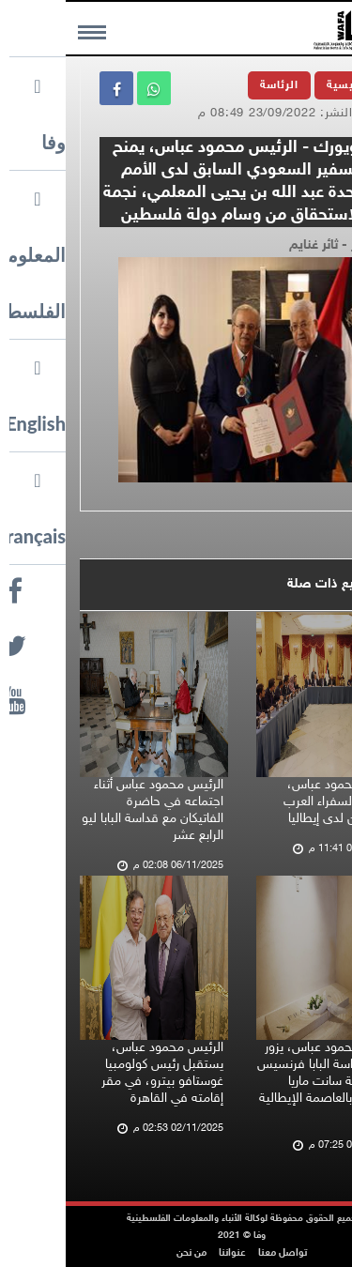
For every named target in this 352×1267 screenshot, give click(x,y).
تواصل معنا (216, 1253)
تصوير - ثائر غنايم (270, 245)
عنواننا (166, 1253)
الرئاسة (213, 85)
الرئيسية (283, 85)
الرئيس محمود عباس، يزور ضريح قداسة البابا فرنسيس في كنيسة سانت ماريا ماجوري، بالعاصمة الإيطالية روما (262, 1081)
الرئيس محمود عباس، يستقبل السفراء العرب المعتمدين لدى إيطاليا (275, 802)
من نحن (126, 1253)
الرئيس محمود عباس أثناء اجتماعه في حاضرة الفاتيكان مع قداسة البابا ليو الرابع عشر (87, 810)
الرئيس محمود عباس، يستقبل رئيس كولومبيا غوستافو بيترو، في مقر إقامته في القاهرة (97, 1073)
